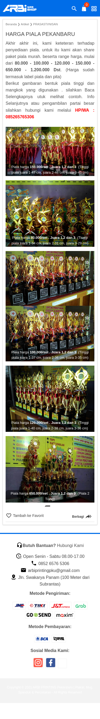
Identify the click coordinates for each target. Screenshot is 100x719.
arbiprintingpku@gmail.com (50, 570)
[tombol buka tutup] (84, 9)
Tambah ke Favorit (28, 515)
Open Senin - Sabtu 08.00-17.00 (50, 556)
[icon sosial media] (38, 664)
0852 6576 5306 (50, 563)
